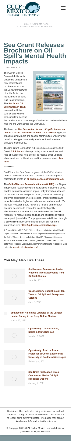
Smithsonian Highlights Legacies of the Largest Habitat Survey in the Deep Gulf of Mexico (36, 314)
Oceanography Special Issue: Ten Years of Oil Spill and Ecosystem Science (46, 294)
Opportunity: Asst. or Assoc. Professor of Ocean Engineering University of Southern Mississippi (47, 353)
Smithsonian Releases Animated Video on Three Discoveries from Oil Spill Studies (46, 272)
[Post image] (14, 276)
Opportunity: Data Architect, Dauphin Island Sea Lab (43, 330)
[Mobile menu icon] (63, 8)
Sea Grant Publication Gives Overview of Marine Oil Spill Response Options (43, 375)
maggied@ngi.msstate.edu (25, 247)
